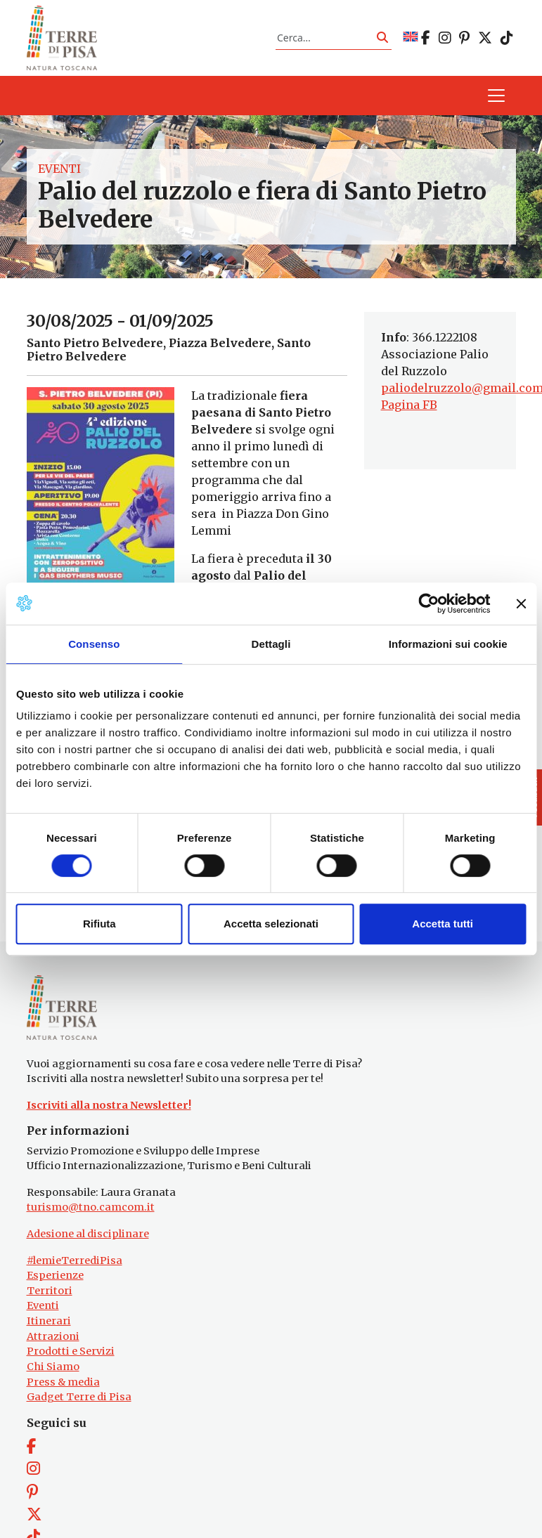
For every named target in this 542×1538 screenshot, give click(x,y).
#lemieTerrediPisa (74, 1260)
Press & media (63, 1382)
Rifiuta (99, 924)
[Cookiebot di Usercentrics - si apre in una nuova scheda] (428, 603)
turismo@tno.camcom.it (91, 1207)
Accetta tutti (442, 924)
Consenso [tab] (94, 644)
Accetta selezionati (271, 924)
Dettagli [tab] (271, 644)
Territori (49, 1290)
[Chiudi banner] (521, 603)
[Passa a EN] (410, 37)
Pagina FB (409, 405)
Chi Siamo (53, 1366)
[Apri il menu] (496, 96)
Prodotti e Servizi (71, 1351)
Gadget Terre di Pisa (79, 1396)
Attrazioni (53, 1336)
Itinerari (49, 1321)
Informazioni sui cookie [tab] (448, 644)
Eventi (59, 169)
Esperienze (55, 1275)
